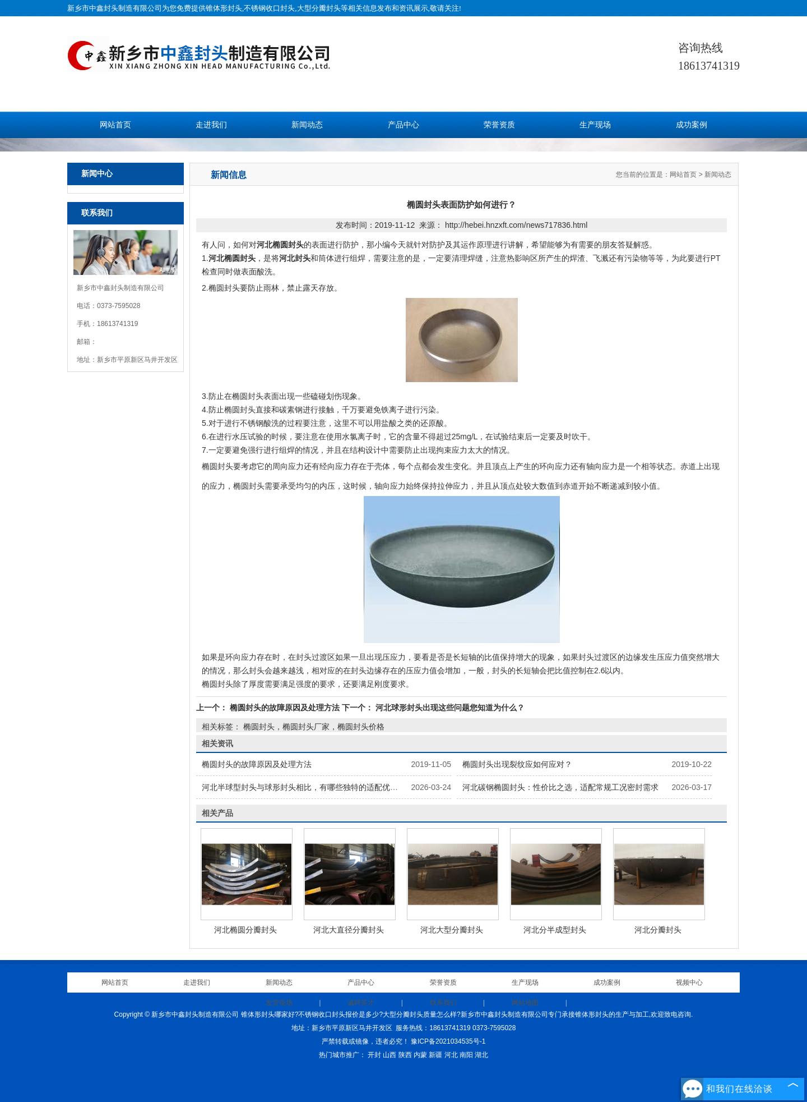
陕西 (405, 1055)
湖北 (481, 1055)
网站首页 (115, 125)
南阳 (466, 1055)
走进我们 (211, 125)
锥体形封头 (224, 8)
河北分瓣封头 (657, 929)
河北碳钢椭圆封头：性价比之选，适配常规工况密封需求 (560, 787)
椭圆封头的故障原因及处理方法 (285, 707)
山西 (389, 1055)
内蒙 (420, 1055)
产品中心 (403, 125)
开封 (374, 1055)
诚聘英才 (360, 1003)
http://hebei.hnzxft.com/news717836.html (516, 225)
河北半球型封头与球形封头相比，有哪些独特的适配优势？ (304, 787)
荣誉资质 (499, 125)
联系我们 (443, 1003)
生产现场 (595, 125)
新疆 (435, 1055)
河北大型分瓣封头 (451, 929)
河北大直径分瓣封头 (348, 929)
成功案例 (691, 125)
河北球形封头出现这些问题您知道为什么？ (449, 707)
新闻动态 (307, 125)
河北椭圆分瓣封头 (245, 929)
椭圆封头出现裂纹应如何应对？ (517, 764)
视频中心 (689, 982)
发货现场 (279, 1003)
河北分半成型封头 (554, 929)
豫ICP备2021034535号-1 (448, 1041)
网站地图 (525, 1003)
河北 (451, 1055)
